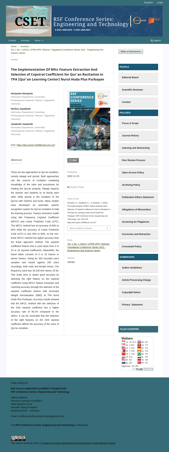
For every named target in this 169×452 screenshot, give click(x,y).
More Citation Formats (81, 228)
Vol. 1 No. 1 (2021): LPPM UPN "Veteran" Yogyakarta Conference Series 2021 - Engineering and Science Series (57, 51)
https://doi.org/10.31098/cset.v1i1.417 (36, 145)
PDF (74, 160)
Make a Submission (131, 51)
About (38, 40)
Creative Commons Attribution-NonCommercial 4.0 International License (78, 443)
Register (148, 2)
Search (156, 40)
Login (160, 2)
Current (12, 40)
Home (14, 46)
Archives (25, 40)
